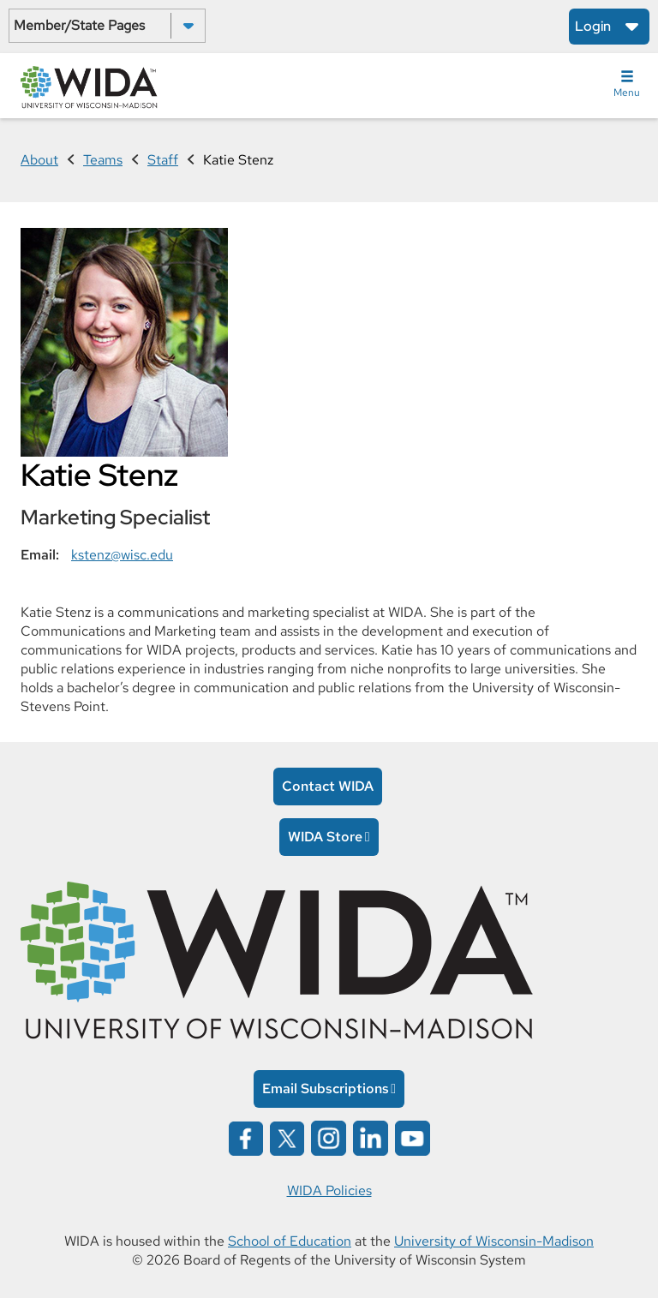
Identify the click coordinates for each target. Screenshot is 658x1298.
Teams (103, 160)
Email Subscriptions (325, 1089)
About (39, 160)
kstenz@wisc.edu (122, 555)
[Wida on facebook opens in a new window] (246, 1136)
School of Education (289, 1241)
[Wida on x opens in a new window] (287, 1136)
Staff (162, 160)
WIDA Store (325, 837)
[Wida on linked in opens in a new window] (370, 1136)
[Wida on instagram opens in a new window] (328, 1136)
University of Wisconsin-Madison (494, 1241)
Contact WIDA (328, 786)
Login (593, 26)
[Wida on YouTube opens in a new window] (412, 1136)
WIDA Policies (329, 1190)
